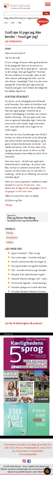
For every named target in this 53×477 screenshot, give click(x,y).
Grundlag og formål (36, 444)
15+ (12, 22)
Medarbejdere (31, 447)
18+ (19, 22)
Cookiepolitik (36, 451)
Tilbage (8, 205)
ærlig (43, 147)
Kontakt (21, 444)
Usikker (9, 242)
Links (42, 447)
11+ (6, 22)
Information (10, 444)
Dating (9, 233)
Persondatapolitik (27, 454)
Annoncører (22, 451)
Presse (19, 447)
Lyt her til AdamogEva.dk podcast (23, 323)
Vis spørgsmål (13, 41)
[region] (26, 305)
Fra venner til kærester (24, 185)
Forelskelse (11, 237)
